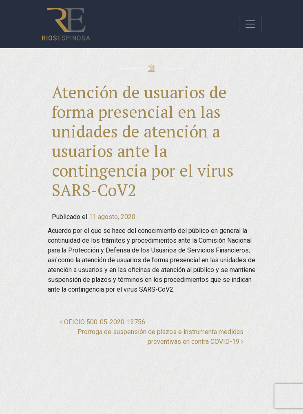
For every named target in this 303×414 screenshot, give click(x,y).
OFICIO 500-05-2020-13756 (102, 322)
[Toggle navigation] (250, 24)
